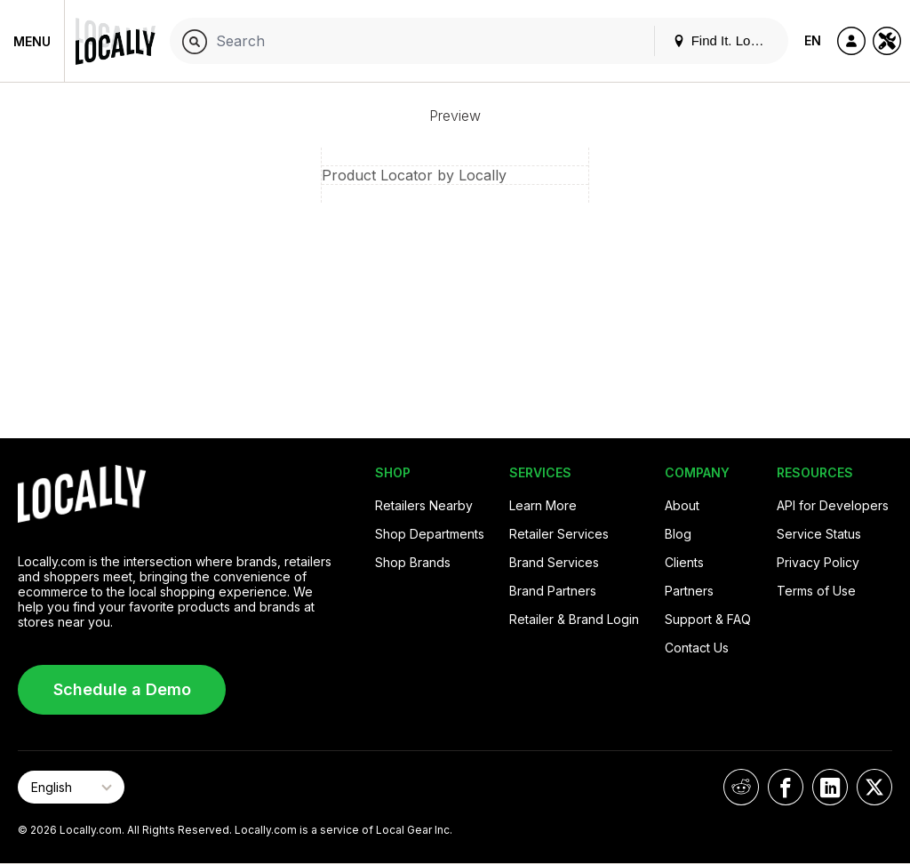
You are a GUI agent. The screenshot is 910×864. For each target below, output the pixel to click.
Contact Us (697, 647)
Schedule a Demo (122, 689)
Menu (32, 41)
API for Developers (833, 505)
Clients (684, 562)
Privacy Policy (818, 562)
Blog (678, 533)
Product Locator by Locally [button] (414, 175)
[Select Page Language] (71, 787)
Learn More (543, 505)
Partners (689, 590)
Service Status (819, 533)
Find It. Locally (725, 40)
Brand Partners (552, 590)
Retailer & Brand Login (574, 619)
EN (812, 40)
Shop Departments (429, 533)
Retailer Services (559, 533)
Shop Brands (413, 562)
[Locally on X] (874, 787)
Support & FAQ (708, 619)
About (682, 505)
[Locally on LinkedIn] (830, 787)
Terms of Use (816, 590)
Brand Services (554, 562)
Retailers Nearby (424, 505)
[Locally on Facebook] (785, 787)
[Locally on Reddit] (741, 787)
